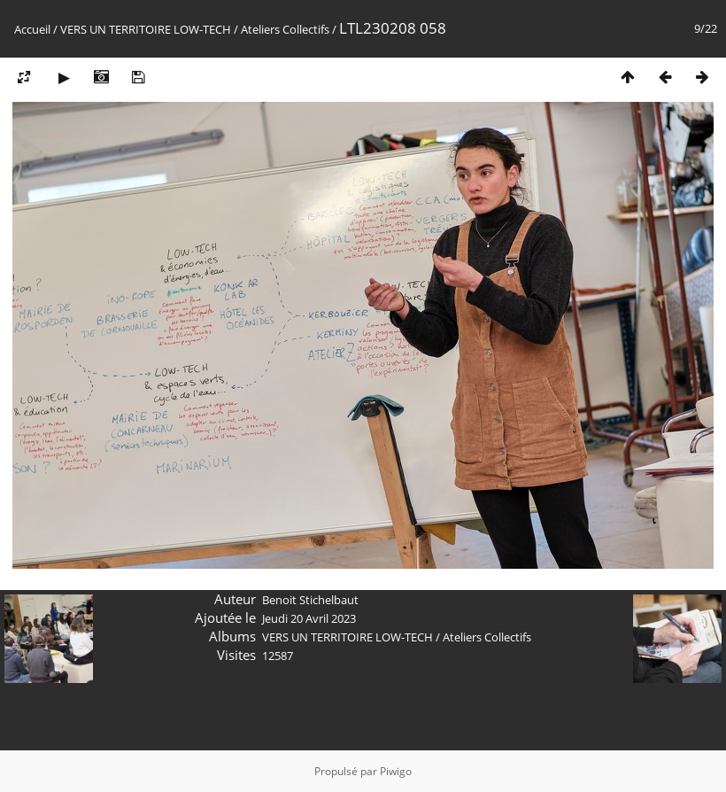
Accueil (32, 29)
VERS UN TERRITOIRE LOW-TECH (145, 29)
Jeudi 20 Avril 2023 (309, 618)
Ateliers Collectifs (285, 29)
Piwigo (396, 771)
